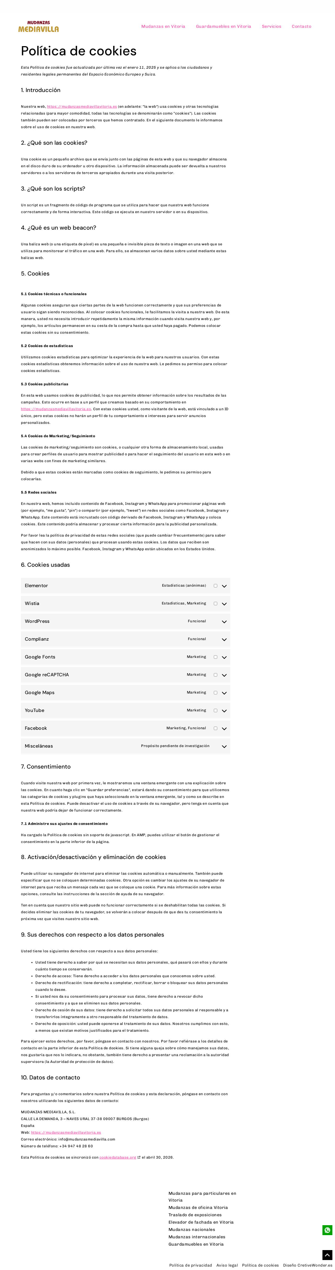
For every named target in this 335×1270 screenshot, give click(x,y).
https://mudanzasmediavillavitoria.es (82, 106)
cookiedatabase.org (117, 1157)
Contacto (301, 26)
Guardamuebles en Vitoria (224, 26)
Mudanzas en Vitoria (163, 26)
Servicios (272, 26)
